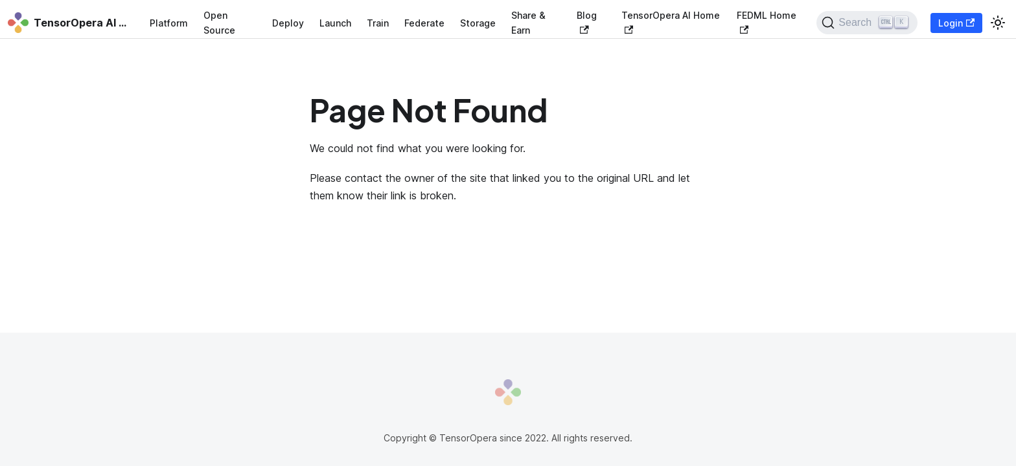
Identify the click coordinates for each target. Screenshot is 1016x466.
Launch (335, 22)
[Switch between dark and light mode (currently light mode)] (997, 22)
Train (378, 22)
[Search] (866, 22)
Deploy (288, 22)
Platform (169, 22)
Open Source (219, 23)
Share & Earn (528, 23)
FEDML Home (766, 22)
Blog (587, 22)
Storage (478, 22)
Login (956, 22)
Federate (424, 22)
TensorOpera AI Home (670, 22)
